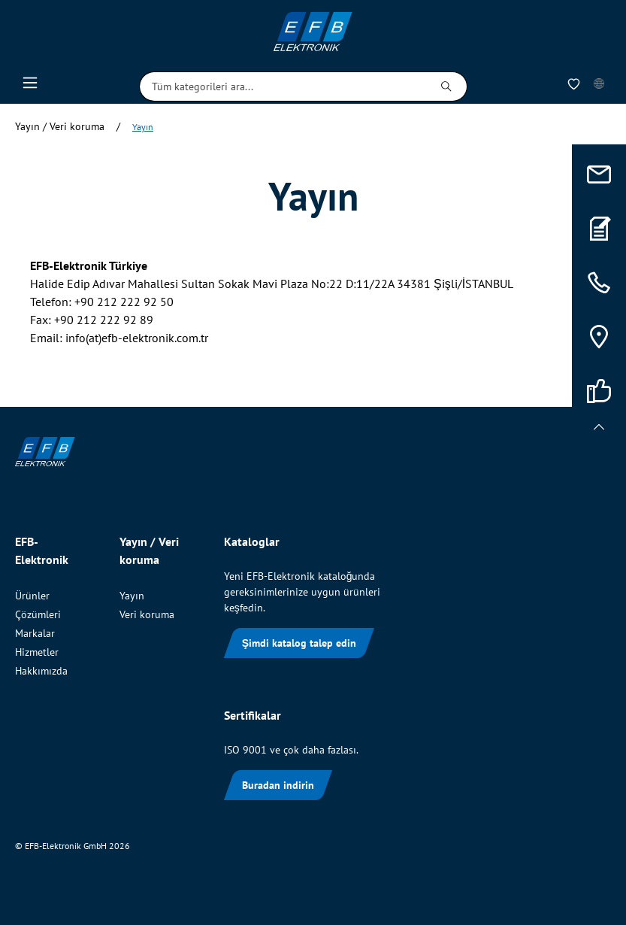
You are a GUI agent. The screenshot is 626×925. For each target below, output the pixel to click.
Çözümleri (38, 614)
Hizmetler (37, 652)
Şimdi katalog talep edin (299, 643)
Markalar (35, 633)
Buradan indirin (278, 785)
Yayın (131, 595)
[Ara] (446, 86)
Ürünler (32, 595)
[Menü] (30, 86)
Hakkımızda (41, 671)
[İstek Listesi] (574, 86)
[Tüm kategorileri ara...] (283, 86)
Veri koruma (146, 614)
